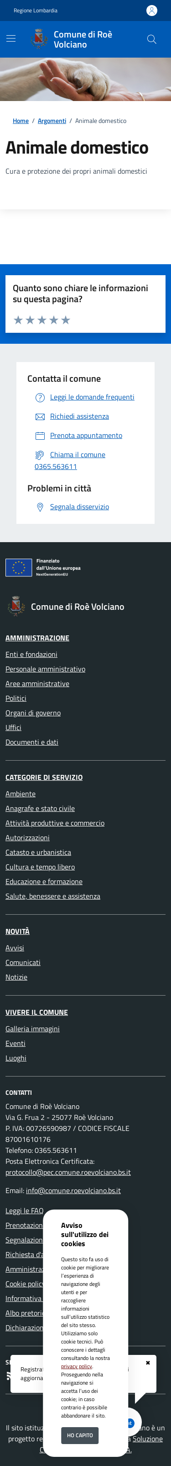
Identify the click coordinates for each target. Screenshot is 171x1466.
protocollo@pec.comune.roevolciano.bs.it (68, 1172)
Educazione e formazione (44, 881)
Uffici (13, 727)
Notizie (16, 976)
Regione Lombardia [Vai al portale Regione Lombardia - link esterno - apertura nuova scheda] (35, 10)
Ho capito (80, 1435)
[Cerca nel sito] (151, 39)
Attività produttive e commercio (54, 822)
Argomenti (52, 120)
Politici (15, 698)
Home (21, 120)
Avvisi (14, 947)
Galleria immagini (32, 1028)
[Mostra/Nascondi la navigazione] (10, 38)
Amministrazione (37, 637)
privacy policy (76, 1366)
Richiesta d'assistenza (39, 1254)
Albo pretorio (25, 1312)
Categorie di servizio (44, 777)
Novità (17, 931)
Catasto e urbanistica (38, 852)
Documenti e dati (31, 741)
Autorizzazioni (27, 837)
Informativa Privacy (35, 1298)
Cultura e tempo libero (40, 866)
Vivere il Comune (36, 1012)
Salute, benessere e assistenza (52, 895)
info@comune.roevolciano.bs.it (73, 1190)
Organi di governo (33, 712)
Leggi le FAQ (24, 1210)
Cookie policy (25, 1283)
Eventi (15, 1043)
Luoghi (15, 1057)
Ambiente (20, 793)
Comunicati (23, 962)
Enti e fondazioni (31, 654)
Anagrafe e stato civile (40, 808)
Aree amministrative (37, 683)
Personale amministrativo (45, 668)
